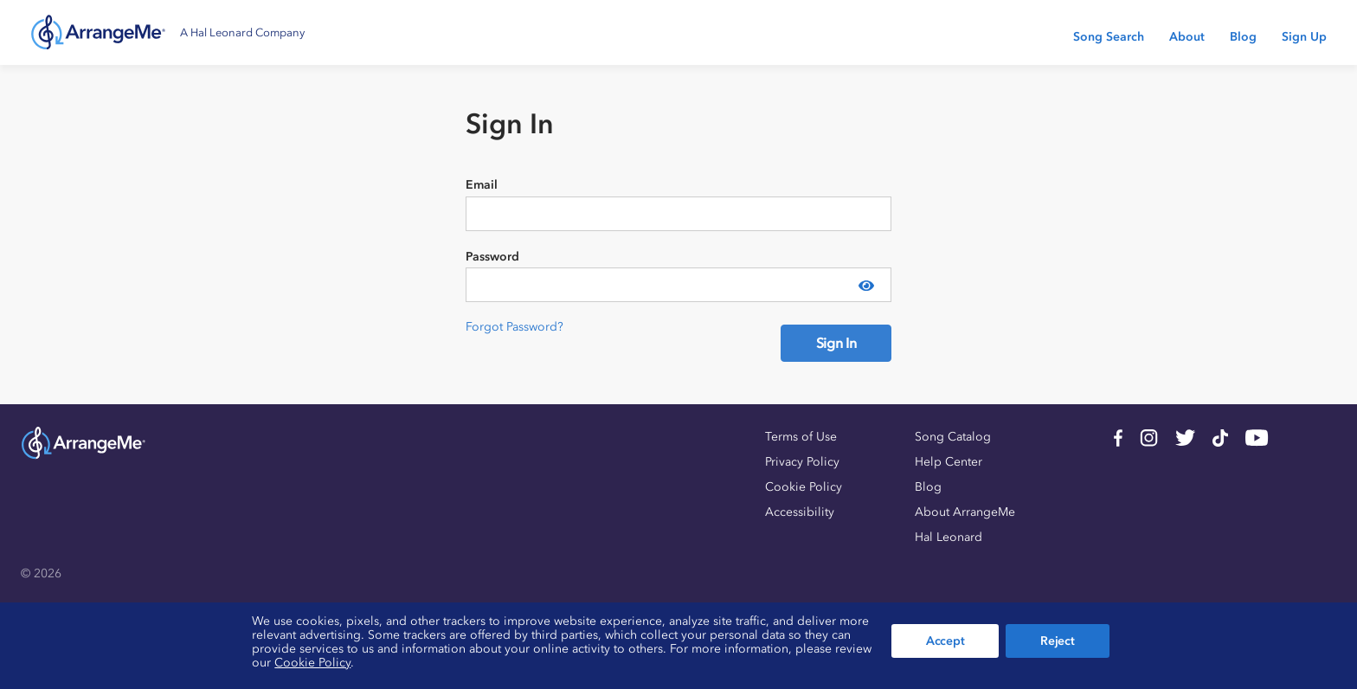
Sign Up (1304, 36)
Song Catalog (953, 436)
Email (482, 184)
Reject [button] (1057, 641)
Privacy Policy (802, 461)
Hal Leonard (948, 537)
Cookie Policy (803, 487)
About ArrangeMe (965, 512)
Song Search (1108, 36)
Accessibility (799, 512)
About (1187, 36)
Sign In (836, 342)
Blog (1243, 36)
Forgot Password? (514, 326)
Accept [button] (945, 641)
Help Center (948, 461)
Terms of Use (801, 436)
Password (492, 256)
